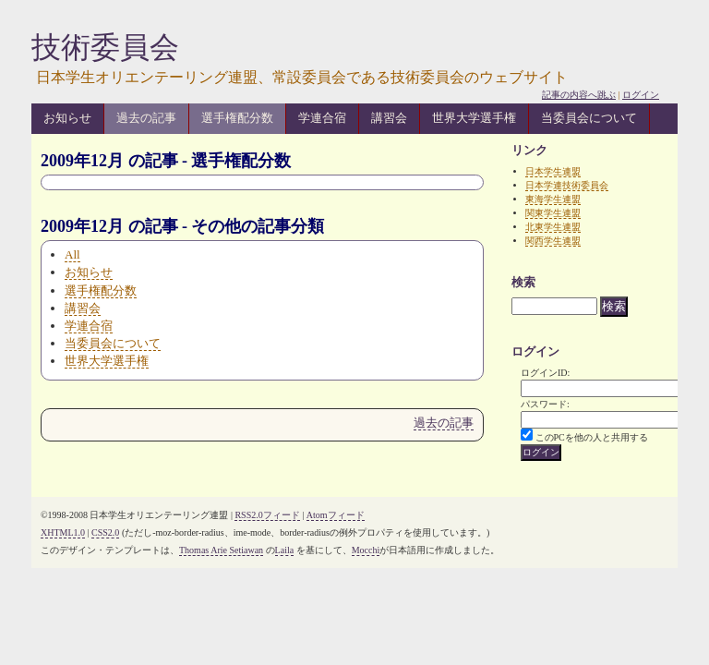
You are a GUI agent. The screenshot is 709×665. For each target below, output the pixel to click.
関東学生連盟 (553, 213)
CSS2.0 (105, 532)
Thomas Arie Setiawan (221, 550)
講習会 (389, 118)
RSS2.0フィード (266, 515)
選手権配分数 (237, 118)
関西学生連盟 (553, 241)
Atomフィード (335, 515)
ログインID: (545, 373)
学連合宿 (322, 118)
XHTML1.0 (63, 532)
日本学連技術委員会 (566, 185)
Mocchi (366, 550)
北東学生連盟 (553, 227)
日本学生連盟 (553, 171)
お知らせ (67, 118)
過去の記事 (146, 118)
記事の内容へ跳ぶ (579, 95)
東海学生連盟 (553, 199)
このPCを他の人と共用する (591, 437)
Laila (284, 550)
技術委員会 (105, 47)
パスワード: (545, 404)
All (72, 254)
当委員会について (589, 118)
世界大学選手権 (474, 118)
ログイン (640, 95)
